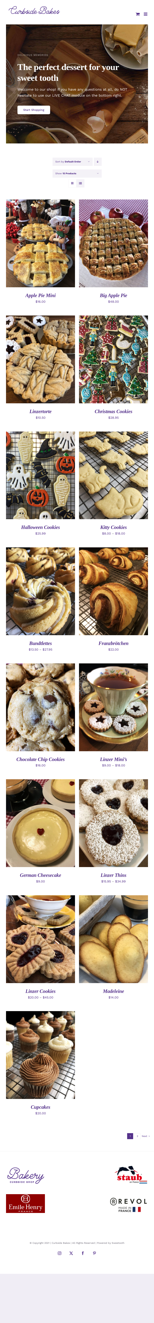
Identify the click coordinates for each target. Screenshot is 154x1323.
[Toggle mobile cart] (138, 14)
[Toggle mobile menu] (146, 14)
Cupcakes (40, 1107)
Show (65, 173)
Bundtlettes (40, 643)
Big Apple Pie (113, 295)
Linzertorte (40, 411)
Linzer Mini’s (113, 759)
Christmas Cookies (113, 411)
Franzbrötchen (113, 643)
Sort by (68, 161)
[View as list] (80, 183)
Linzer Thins (113, 875)
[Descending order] (98, 162)
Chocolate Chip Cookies (40, 759)
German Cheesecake (40, 875)
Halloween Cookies (40, 527)
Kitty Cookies (113, 527)
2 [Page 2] (137, 1136)
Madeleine (113, 991)
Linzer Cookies (40, 991)
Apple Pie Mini (40, 295)
